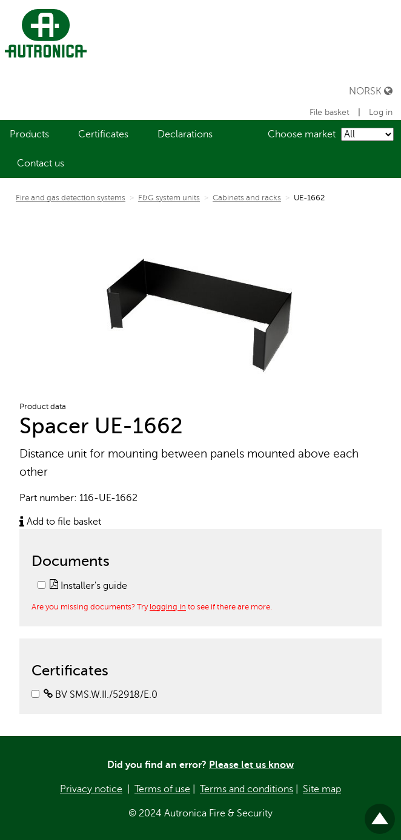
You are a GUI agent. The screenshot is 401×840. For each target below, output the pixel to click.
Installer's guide (88, 585)
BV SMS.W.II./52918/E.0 (100, 694)
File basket (331, 112)
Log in (381, 112)
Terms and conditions (246, 789)
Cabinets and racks (247, 198)
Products (29, 134)
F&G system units (169, 198)
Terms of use (162, 789)
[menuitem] (29, 134)
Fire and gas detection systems (70, 198)
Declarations (185, 134)
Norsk (371, 91)
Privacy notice (91, 789)
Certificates (103, 134)
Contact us (40, 163)
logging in (168, 606)
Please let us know (251, 765)
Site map (322, 789)
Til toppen (380, 814)
